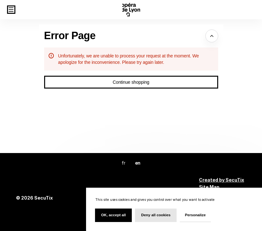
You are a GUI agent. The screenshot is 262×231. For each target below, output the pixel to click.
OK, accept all (113, 215)
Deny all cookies (156, 215)
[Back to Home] (131, 9)
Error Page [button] (70, 35)
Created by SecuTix (221, 180)
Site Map (209, 187)
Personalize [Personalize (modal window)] (195, 215)
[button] (11, 9)
